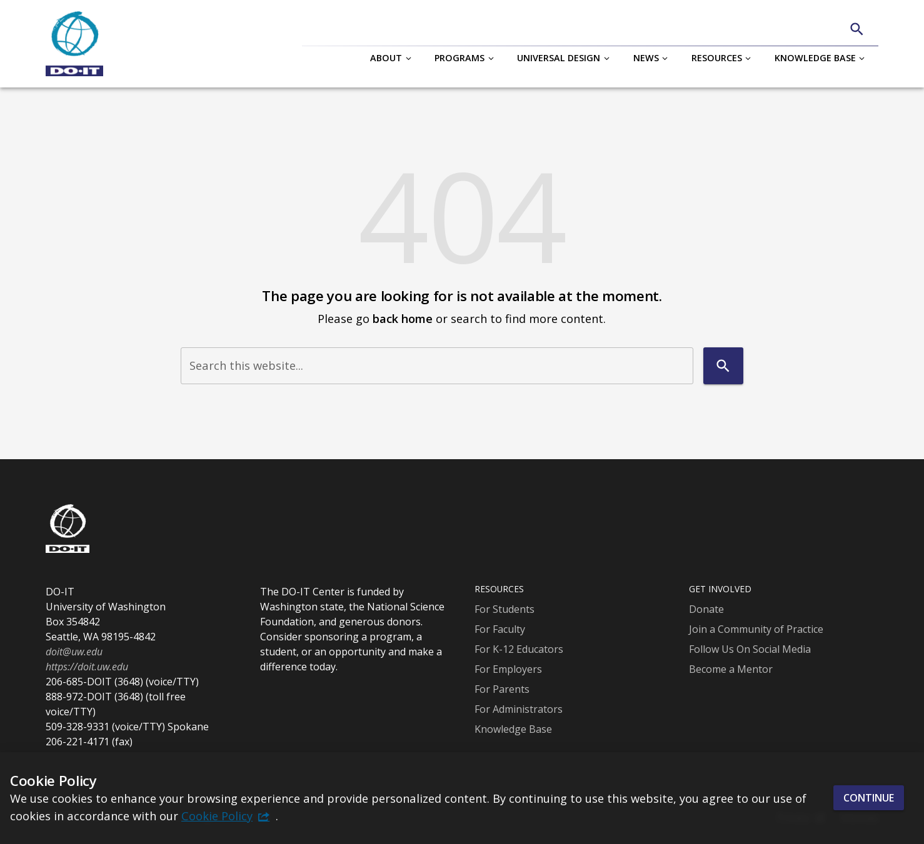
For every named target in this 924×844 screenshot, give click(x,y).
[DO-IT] (74, 43)
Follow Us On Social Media (750, 649)
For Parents (502, 689)
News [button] (646, 58)
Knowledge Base (513, 729)
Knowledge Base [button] (815, 58)
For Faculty (500, 629)
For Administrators (519, 709)
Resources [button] (716, 58)
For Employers (508, 669)
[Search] (856, 29)
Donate (706, 609)
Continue (868, 798)
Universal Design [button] (558, 58)
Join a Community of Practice (756, 629)
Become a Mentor (731, 669)
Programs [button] (459, 58)
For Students (505, 609)
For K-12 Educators (519, 649)
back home (403, 318)
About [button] (386, 58)
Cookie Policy (217, 815)
